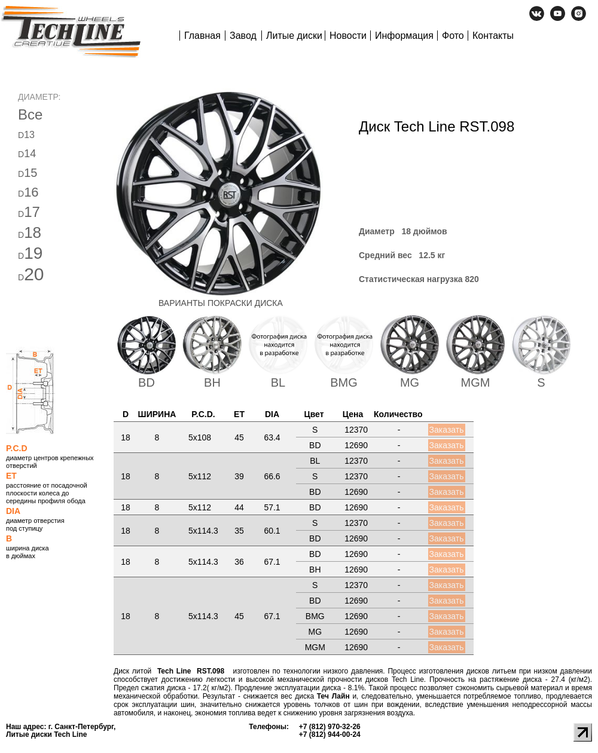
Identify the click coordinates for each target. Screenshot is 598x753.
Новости (348, 35)
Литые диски (294, 35)
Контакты (493, 35)
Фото (453, 35)
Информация (404, 35)
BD (146, 382)
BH (212, 382)
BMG (344, 382)
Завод (243, 35)
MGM (475, 382)
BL (278, 382)
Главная (202, 35)
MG (409, 382)
